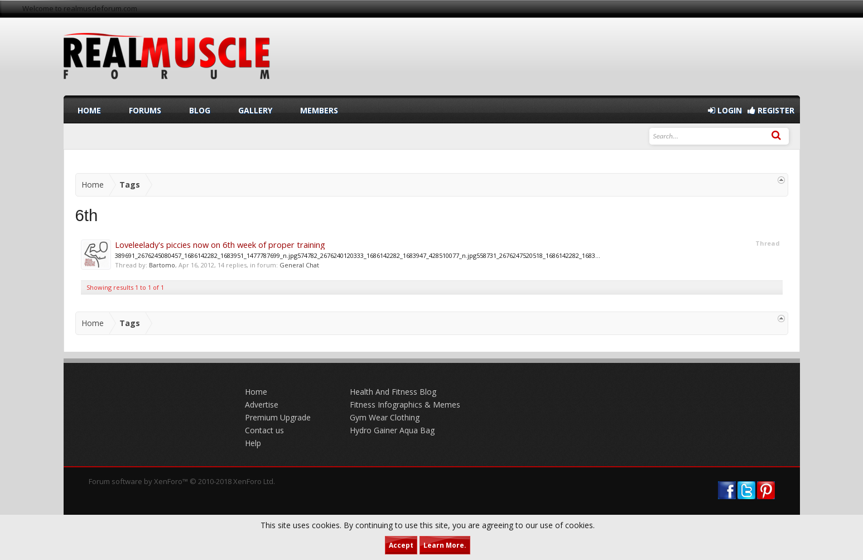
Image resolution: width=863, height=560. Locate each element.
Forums (145, 110)
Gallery (255, 110)
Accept (401, 545)
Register (771, 110)
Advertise (261, 404)
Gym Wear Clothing (385, 417)
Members (319, 110)
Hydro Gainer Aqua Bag (392, 430)
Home (89, 110)
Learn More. (444, 545)
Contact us (264, 430)
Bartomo (162, 265)
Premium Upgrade (278, 417)
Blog (199, 110)
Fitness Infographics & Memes (405, 404)
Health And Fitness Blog (393, 391)
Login (725, 110)
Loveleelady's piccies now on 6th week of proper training (220, 244)
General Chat (299, 265)
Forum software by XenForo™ (182, 481)
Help (253, 443)
